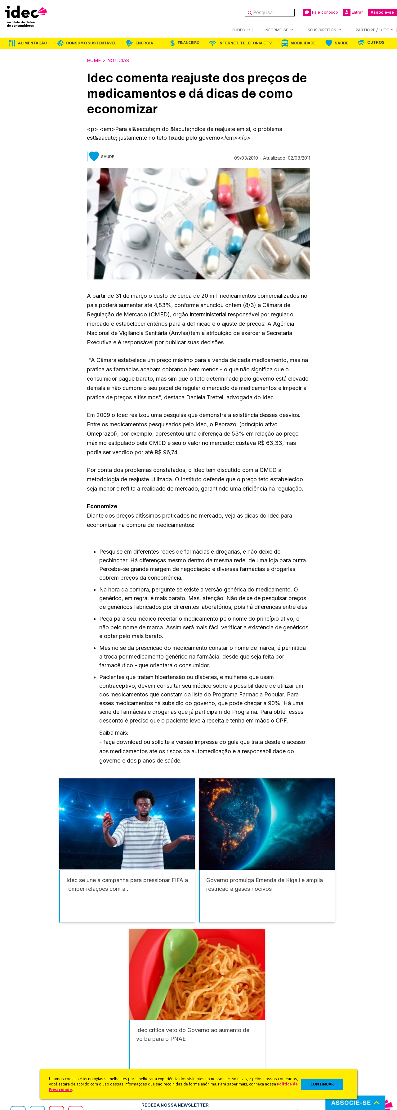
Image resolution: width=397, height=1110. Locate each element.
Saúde (341, 43)
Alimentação (32, 43)
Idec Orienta (211, 1041)
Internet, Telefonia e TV (245, 43)
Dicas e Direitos (215, 1033)
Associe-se (382, 12)
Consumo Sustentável (91, 43)
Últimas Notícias (122, 1025)
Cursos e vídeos (216, 1025)
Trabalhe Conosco (32, 1058)
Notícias (121, 60)
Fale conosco (320, 12)
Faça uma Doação (311, 1025)
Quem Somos (26, 1017)
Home (94, 60)
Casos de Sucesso (218, 1066)
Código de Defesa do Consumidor (236, 1017)
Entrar (353, 12)
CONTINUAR (322, 1084)
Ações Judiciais (215, 1058)
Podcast (114, 1066)
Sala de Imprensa (31, 1050)
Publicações (118, 1050)
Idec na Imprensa (124, 1017)
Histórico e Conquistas (37, 1041)
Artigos (113, 1041)
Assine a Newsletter (127, 1058)
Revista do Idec (122, 1033)
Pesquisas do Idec (218, 1050)
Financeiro (188, 42)
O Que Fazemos (30, 1025)
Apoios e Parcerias (33, 1033)
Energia (144, 43)
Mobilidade (303, 43)
